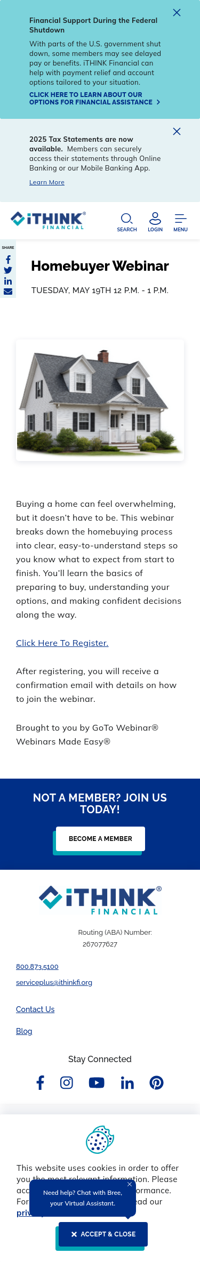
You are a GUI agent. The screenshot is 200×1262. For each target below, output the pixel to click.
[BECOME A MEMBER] (97, 843)
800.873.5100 (37, 966)
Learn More (47, 182)
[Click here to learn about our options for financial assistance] (96, 98)
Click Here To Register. (62, 642)
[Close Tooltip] (129, 1184)
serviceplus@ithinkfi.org (54, 982)
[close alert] (176, 14)
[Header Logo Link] (48, 223)
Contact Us (35, 1009)
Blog (24, 1031)
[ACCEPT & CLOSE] (100, 1238)
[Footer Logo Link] (100, 900)
